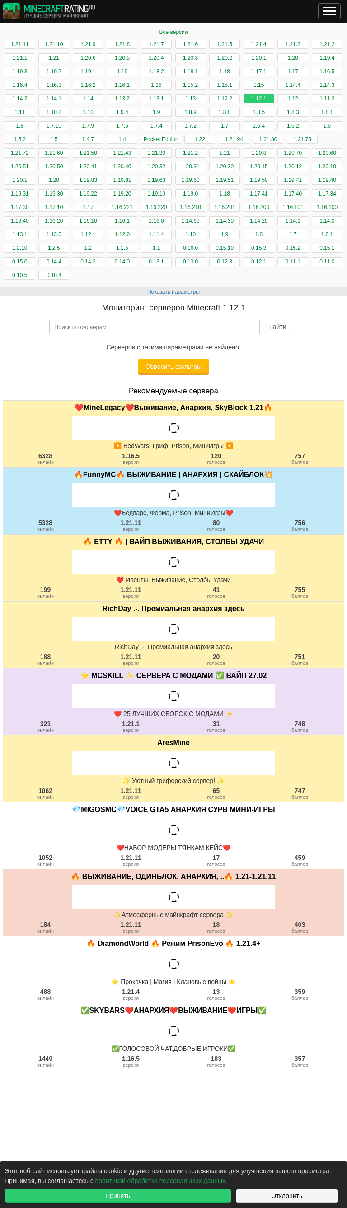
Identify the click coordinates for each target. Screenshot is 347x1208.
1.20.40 (122, 166)
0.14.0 (122, 261)
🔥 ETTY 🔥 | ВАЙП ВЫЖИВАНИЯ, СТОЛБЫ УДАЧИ (173, 541)
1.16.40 (20, 221)
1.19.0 (190, 194)
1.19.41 (293, 180)
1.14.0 (326, 221)
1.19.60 (191, 180)
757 (300, 458)
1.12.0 (122, 234)
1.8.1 (327, 112)
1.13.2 (122, 98)
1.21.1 (19, 58)
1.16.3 (54, 85)
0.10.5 (19, 275)
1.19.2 (54, 71)
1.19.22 (88, 194)
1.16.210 (190, 207)
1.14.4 (293, 85)
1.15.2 (190, 85)
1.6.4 (259, 126)
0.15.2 (293, 248)
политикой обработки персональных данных (160, 1180)
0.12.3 (224, 261)
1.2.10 (19, 248)
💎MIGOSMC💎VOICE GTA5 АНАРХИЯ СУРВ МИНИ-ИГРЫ (173, 809)
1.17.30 (20, 207)
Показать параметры (173, 292)
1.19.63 (156, 180)
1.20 (293, 58)
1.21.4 (258, 44)
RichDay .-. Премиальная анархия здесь (173, 608)
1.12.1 (258, 98)
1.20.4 (156, 58)
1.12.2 (224, 98)
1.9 (156, 112)
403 (300, 927)
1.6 (327, 126)
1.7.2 (190, 126)
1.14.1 (54, 98)
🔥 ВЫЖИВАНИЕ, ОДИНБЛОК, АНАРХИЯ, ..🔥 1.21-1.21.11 (173, 876)
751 (300, 659)
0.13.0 (190, 261)
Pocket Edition (161, 139)
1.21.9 (87, 44)
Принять (117, 1195)
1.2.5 (54, 248)
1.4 (122, 139)
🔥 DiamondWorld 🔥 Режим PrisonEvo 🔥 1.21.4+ (173, 943)
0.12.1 (258, 261)
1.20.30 (225, 166)
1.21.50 (88, 153)
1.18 (224, 71)
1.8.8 (225, 112)
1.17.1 (258, 71)
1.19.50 (259, 180)
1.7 (225, 126)
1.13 (190, 98)
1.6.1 (327, 234)
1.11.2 (326, 98)
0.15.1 (326, 248)
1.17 (293, 71)
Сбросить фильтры (173, 366)
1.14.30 (225, 221)
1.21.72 (20, 153)
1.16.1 (122, 85)
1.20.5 (122, 58)
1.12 (293, 98)
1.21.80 (268, 139)
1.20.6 (87, 58)
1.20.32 (156, 166)
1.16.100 (327, 207)
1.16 (156, 85)
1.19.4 (326, 58)
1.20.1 (258, 58)
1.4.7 (88, 139)
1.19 (122, 71)
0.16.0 (190, 248)
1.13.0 (54, 234)
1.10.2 (54, 112)
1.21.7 (156, 44)
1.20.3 (190, 58)
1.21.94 (234, 139)
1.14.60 (191, 221)
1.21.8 (122, 44)
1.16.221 (122, 207)
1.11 (19, 112)
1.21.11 (20, 44)
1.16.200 (258, 207)
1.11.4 (156, 234)
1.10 (88, 112)
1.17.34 (327, 194)
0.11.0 (326, 261)
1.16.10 (88, 221)
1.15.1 (224, 85)
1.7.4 (156, 126)
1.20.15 (259, 166)
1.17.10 (54, 207)
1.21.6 (190, 44)
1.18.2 (156, 71)
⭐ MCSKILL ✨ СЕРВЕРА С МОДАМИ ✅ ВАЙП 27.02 (173, 675)
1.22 (200, 139)
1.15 (258, 85)
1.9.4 (122, 112)
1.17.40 (293, 194)
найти (277, 326)
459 (300, 860)
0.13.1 (156, 261)
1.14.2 (19, 98)
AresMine (173, 742)
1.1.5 (122, 248)
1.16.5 (326, 71)
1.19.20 (122, 194)
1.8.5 (259, 112)
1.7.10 (54, 126)
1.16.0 (156, 221)
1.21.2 (326, 44)
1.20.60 (327, 153)
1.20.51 (20, 166)
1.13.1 (156, 98)
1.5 (54, 139)
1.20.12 (293, 166)
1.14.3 (326, 85)
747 (300, 793)
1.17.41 (259, 194)
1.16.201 (224, 207)
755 (300, 592)
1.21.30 (156, 153)
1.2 (88, 248)
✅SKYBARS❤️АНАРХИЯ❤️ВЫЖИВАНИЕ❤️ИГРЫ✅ (173, 1010)
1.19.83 (88, 180)
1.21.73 (302, 139)
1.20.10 (327, 166)
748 (300, 726)
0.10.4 (54, 275)
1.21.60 (54, 153)
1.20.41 (88, 166)
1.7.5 (122, 126)
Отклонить (286, 1195)
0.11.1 (293, 261)
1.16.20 (54, 221)
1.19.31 (20, 194)
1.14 (88, 98)
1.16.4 (19, 85)
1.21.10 (54, 44)
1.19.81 (122, 180)
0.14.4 (54, 261)
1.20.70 (293, 153)
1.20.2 (224, 58)
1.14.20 (259, 221)
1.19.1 (87, 71)
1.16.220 (156, 207)
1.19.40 (327, 180)
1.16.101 (293, 207)
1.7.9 (88, 126)
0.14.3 (87, 261)
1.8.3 (293, 112)
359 (300, 994)
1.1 (156, 248)
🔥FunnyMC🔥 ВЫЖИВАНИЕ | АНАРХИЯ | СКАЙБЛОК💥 (173, 474)
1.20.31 (191, 166)
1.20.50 (54, 166)
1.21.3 (293, 44)
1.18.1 (190, 71)
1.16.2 (87, 85)
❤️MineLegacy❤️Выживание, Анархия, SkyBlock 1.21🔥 (173, 407)
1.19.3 (19, 71)
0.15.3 (258, 248)
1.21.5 (224, 44)
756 (300, 525)
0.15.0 (19, 261)
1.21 (54, 58)
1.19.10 (156, 194)
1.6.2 (293, 126)
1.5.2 (20, 139)
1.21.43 (122, 153)
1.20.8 (258, 153)
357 (300, 1061)
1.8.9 (190, 112)
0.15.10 (225, 248)
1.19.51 (225, 180)
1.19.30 (54, 194)
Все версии (173, 32)
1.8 (19, 126)
